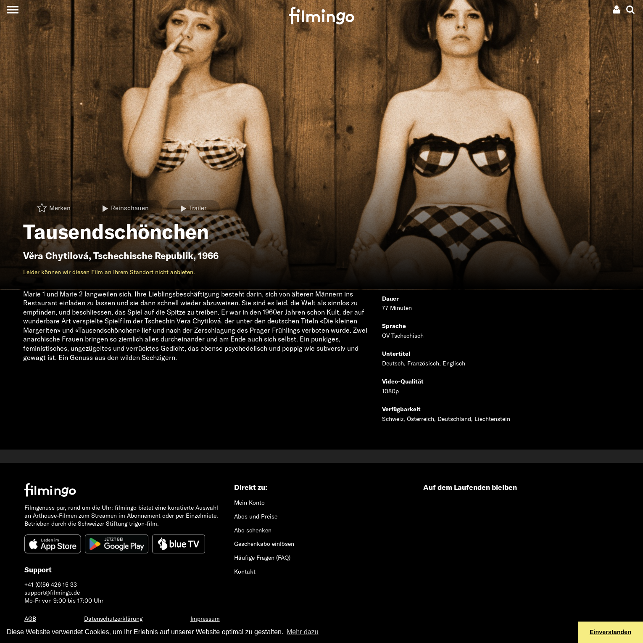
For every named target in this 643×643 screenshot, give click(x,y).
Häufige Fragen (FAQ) (262, 557)
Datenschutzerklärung (113, 618)
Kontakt (245, 571)
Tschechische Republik (143, 256)
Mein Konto (249, 502)
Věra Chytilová (56, 256)
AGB (30, 618)
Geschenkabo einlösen (264, 544)
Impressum (205, 618)
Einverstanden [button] (610, 632)
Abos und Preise (255, 516)
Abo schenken (252, 530)
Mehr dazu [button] (303, 631)
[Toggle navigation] (12, 9)
